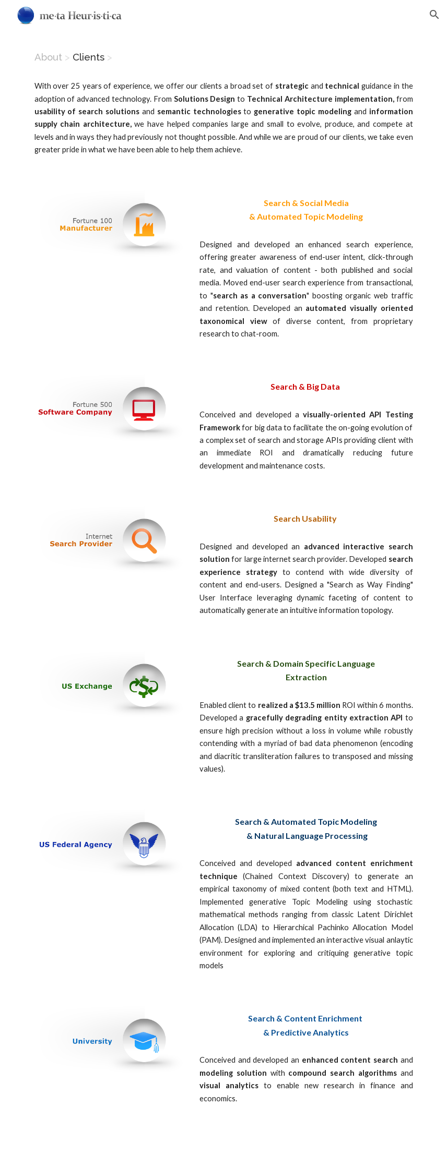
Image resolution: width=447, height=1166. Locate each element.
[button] (434, 14)
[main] (223, 57)
